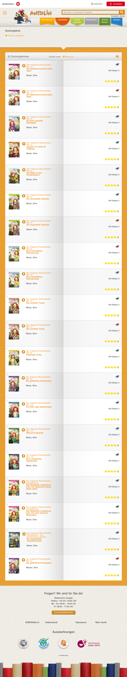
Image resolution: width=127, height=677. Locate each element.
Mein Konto (101, 622)
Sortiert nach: (55, 57)
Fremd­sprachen (77, 21)
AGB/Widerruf (32, 622)
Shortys (116, 20)
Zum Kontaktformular (63, 612)
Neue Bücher (47, 20)
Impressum (80, 622)
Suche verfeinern (16, 35)
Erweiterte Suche (118, 16)
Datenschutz (51, 622)
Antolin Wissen (104, 21)
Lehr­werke (62, 20)
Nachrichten (91, 20)
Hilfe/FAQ (96, 4)
